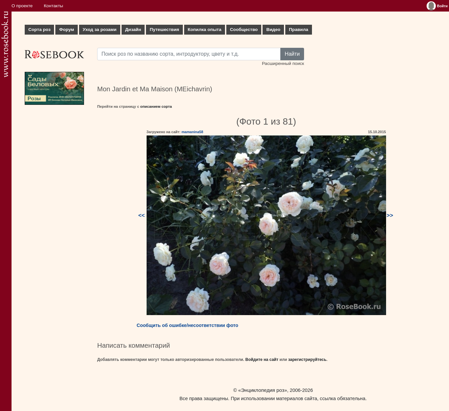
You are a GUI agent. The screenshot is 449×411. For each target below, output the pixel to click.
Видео (273, 29)
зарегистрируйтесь (307, 359)
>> (390, 215)
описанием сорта (156, 106)
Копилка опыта (204, 29)
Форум (66, 29)
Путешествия (164, 29)
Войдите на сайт (261, 359)
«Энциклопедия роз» (262, 390)
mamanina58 (192, 132)
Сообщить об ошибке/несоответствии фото (188, 325)
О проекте (22, 5)
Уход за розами (100, 29)
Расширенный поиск (283, 63)
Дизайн (133, 29)
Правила (298, 29)
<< (141, 215)
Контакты (53, 5)
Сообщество (244, 29)
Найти (292, 54)
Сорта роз (39, 29)
